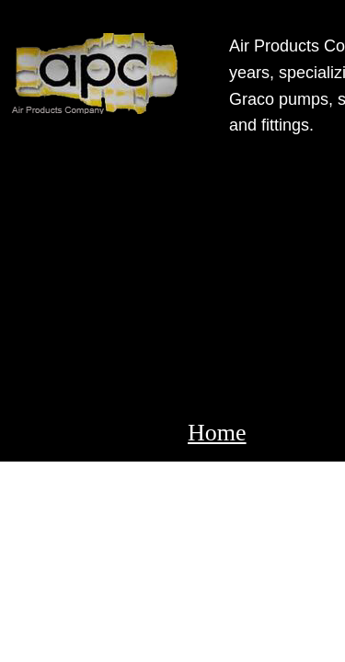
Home (217, 432)
